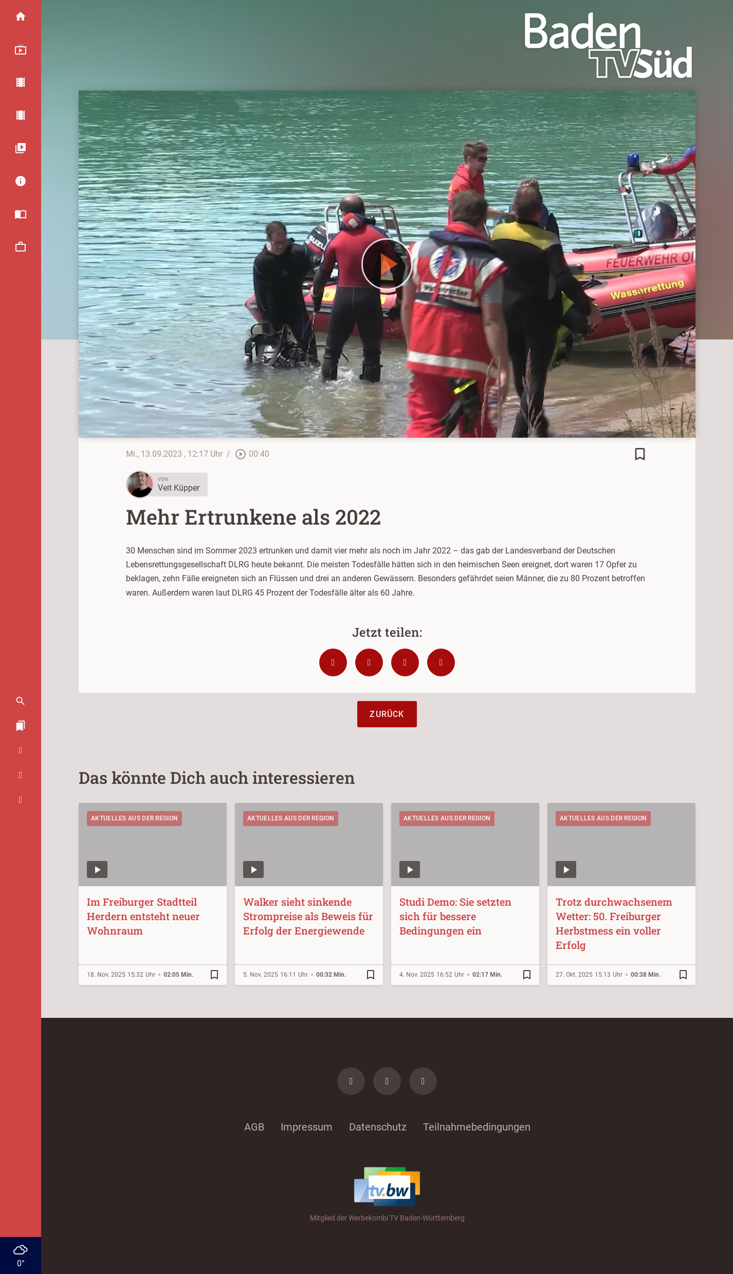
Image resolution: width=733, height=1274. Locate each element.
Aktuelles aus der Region (134, 818)
